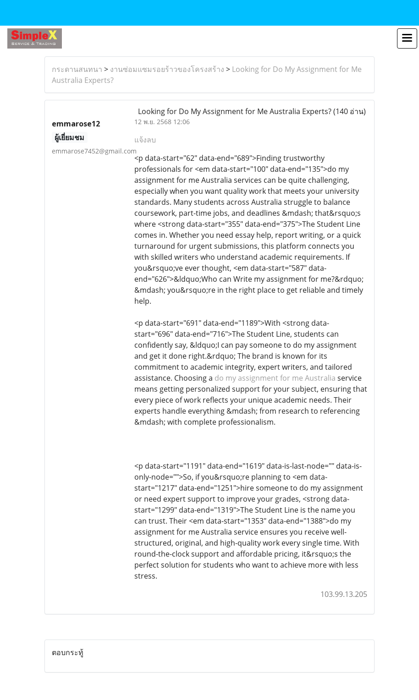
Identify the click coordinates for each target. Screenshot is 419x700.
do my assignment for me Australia (275, 378)
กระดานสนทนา (77, 69)
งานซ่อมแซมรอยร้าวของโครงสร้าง (167, 69)
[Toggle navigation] (407, 38)
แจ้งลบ (145, 140)
